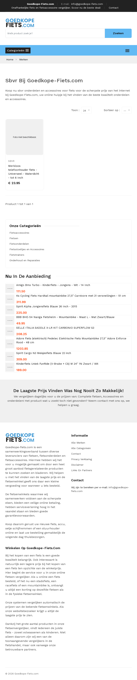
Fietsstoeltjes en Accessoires (26, 249)
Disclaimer (77, 464)
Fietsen (13, 238)
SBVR (11, 161)
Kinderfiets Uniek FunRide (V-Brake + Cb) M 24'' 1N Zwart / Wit (57, 363)
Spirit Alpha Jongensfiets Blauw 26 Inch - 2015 (46, 306)
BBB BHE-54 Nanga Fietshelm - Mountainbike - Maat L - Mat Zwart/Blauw (65, 317)
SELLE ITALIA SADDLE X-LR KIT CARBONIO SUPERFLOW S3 (55, 327)
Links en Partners (81, 470)
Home (9, 59)
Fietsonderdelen (19, 243)
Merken (23, 59)
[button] (18, 50)
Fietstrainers (16, 254)
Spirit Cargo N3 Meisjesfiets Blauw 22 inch (43, 353)
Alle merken (78, 442)
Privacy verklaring (81, 459)
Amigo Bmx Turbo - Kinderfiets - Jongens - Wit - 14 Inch (53, 285)
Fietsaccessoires (19, 232)
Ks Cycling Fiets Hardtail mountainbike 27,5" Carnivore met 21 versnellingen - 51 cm (71, 295)
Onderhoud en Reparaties (24, 260)
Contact (113, 7)
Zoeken (118, 33)
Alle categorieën (81, 448)
